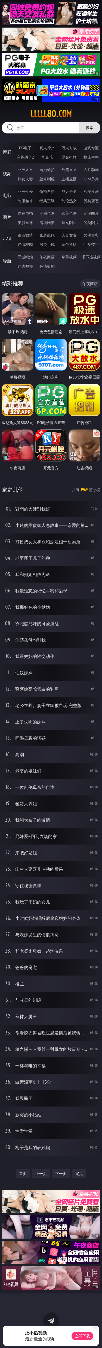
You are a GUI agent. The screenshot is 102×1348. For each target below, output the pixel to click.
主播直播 (69, 178)
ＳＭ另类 (91, 178)
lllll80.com (51, 113)
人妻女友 (69, 235)
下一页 (61, 1173)
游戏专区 (91, 147)
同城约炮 (25, 257)
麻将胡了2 (25, 157)
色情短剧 (47, 266)
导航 (7, 261)
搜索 (89, 127)
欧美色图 (69, 213)
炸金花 (47, 157)
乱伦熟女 (69, 200)
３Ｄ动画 (91, 169)
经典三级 (47, 200)
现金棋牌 (69, 157)
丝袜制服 (47, 178)
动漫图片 (91, 213)
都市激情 (25, 235)
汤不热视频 (91, 257)
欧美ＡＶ (69, 169)
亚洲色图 (47, 213)
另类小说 (47, 244)
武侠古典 (91, 235)
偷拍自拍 (47, 191)
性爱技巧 (91, 244)
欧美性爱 (91, 191)
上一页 (41, 1173)
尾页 (79, 1173)
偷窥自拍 (25, 213)
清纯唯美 (47, 222)
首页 (23, 1173)
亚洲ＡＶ (25, 169)
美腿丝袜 (25, 222)
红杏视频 (25, 266)
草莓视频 (69, 257)
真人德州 (47, 147)
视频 (7, 174)
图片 (7, 217)
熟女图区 (69, 222)
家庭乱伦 (47, 235)
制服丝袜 (25, 200)
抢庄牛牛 (91, 157)
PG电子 (25, 147)
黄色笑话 (69, 244)
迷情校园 (25, 244)
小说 (7, 239)
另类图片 (91, 222)
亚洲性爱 (25, 191)
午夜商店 (47, 257)
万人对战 (69, 147)
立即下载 (82, 1335)
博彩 (7, 152)
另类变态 (91, 200)
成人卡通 (69, 191)
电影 (7, 195)
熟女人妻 (25, 178)
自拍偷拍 (47, 169)
